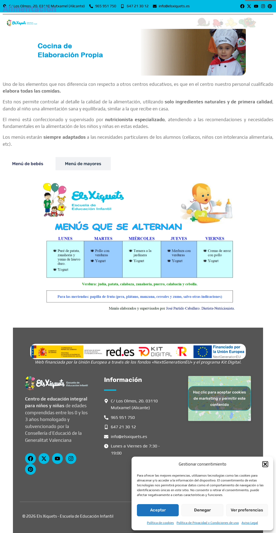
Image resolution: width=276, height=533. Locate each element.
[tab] (28, 164)
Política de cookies (160, 523)
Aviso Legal (250, 523)
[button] (265, 464)
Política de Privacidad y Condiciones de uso (208, 523)
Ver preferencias (247, 510)
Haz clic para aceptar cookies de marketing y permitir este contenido (219, 398)
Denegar (202, 510)
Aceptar (158, 510)
